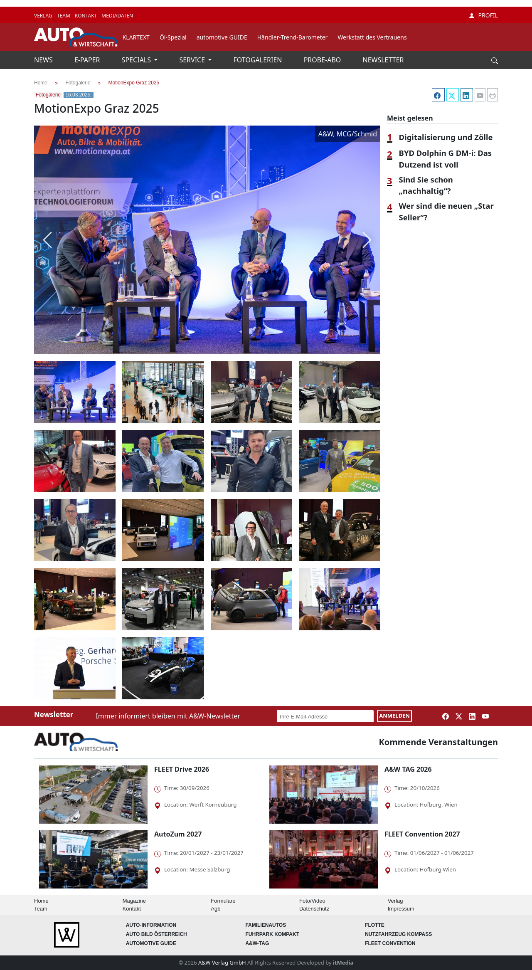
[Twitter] (452, 94)
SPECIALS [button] (137, 59)
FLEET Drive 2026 (181, 769)
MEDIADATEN (117, 15)
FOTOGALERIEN (259, 59)
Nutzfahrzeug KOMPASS (398, 934)
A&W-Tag (257, 943)
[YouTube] (479, 94)
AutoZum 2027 (178, 834)
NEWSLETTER (383, 59)
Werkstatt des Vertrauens (371, 37)
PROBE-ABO (323, 59)
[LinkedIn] (466, 94)
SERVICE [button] (193, 59)
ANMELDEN (394, 715)
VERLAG (44, 15)
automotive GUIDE (222, 37)
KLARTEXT (136, 37)
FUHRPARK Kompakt (272, 934)
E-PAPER (88, 59)
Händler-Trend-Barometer (292, 37)
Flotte (374, 925)
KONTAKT (86, 15)
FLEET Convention (390, 943)
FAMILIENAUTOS (265, 925)
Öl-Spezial (173, 37)
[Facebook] (437, 94)
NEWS (44, 59)
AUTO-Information (151, 925)
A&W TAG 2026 (408, 769)
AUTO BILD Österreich (156, 934)
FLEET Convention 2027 (422, 834)
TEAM (64, 15)
